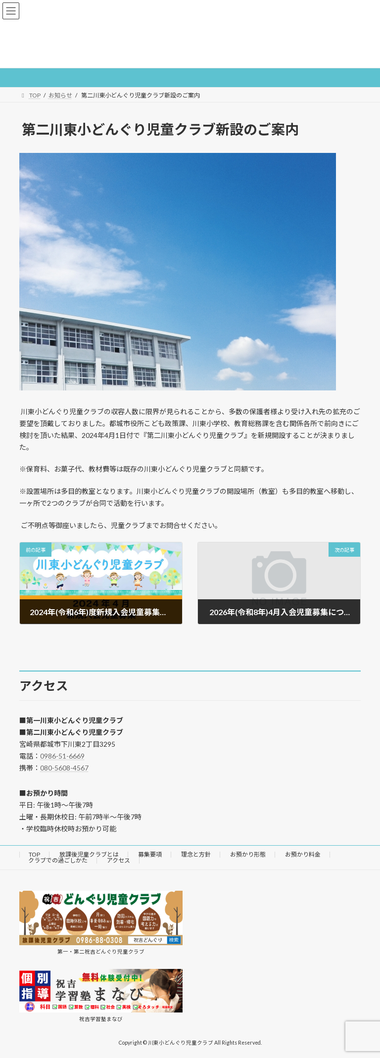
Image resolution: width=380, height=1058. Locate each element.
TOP (34, 854)
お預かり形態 (248, 854)
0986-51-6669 (62, 756)
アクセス (118, 860)
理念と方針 (196, 854)
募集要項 (150, 854)
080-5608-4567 (64, 768)
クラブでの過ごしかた (58, 860)
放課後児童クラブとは (89, 854)
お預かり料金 (303, 854)
